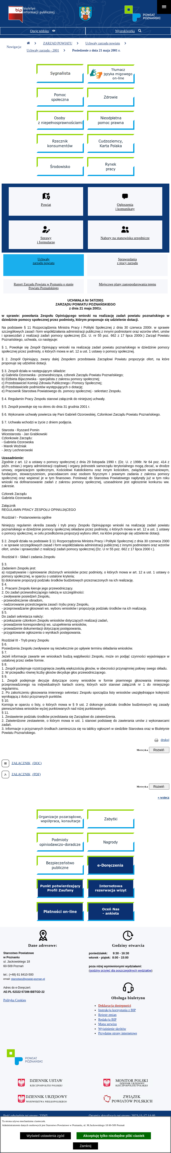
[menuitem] (43, 265)
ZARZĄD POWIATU (61, 43)
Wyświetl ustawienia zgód (45, 1136)
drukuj (165, 740)
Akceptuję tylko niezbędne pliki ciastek (113, 1136)
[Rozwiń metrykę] (159, 750)
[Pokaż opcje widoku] (43, 31)
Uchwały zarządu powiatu (106, 43)
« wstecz (163, 797)
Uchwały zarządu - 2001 (46, 50)
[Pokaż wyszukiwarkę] (128, 31)
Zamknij (85, 1146)
